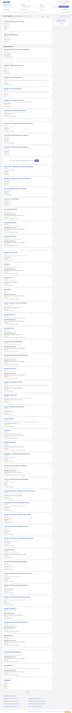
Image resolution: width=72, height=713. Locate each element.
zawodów (67, 12)
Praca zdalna (39, 711)
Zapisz (36, 160)
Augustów (7, 27)
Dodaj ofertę (65, 2)
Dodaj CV (61, 23)
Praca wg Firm (53, 711)
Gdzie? (41, 4)
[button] (51, 20)
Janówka (6, 272)
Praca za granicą (46, 711)
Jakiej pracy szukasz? (7, 4)
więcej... (5, 81)
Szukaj (64, 6)
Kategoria (23, 4)
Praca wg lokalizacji (31, 711)
